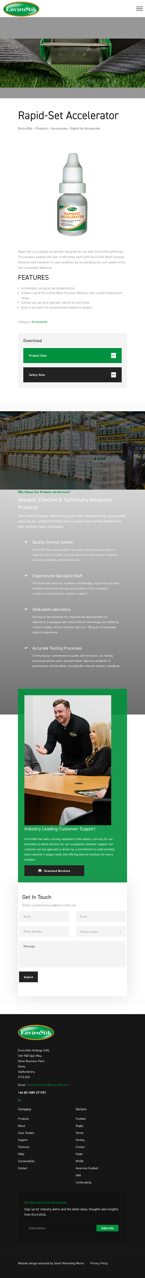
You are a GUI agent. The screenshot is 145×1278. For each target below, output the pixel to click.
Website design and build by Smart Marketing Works (51, 1263)
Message (72, 954)
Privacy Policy (99, 1263)
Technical (23, 1147)
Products (23, 1118)
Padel (79, 1154)
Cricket (80, 1147)
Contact (22, 1168)
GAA (78, 1175)
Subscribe (107, 1228)
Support (23, 1140)
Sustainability (26, 1161)
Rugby (79, 1125)
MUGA (79, 1161)
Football (81, 1118)
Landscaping (83, 1182)
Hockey (80, 1140)
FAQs (21, 1154)
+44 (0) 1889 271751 (32, 1092)
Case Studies (26, 1133)
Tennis (80, 1133)
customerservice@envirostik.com (47, 1085)
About (21, 1125)
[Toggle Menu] (139, 8)
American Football (87, 1168)
